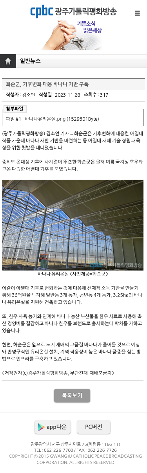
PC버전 (93, 427)
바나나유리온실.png (45, 119)
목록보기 (72, 395)
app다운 (57, 427)
